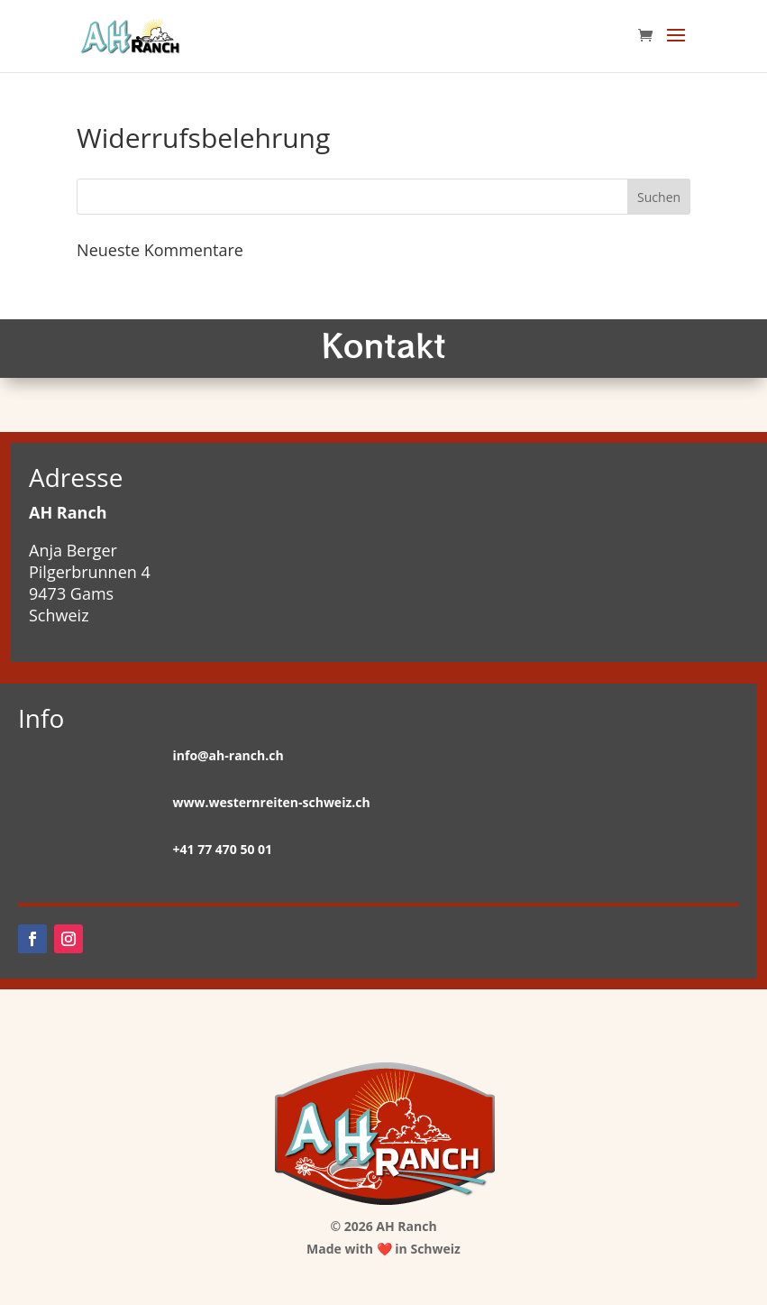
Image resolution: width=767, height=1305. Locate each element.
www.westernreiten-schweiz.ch (271, 802)
